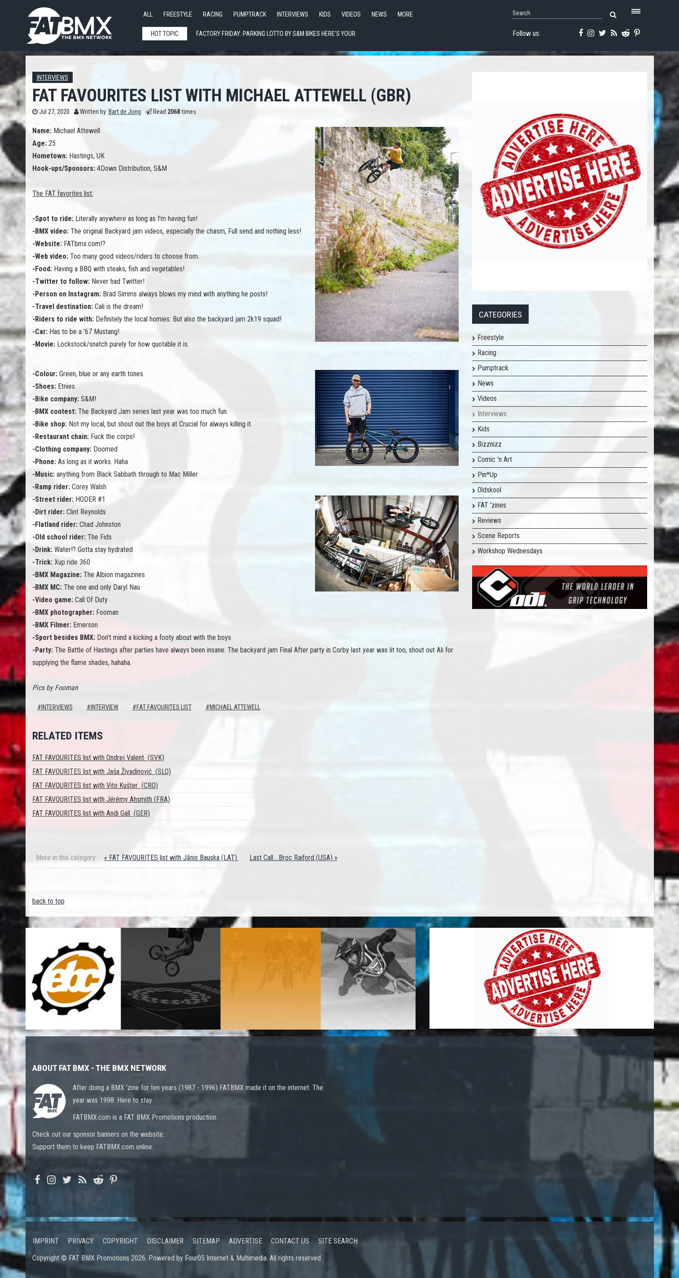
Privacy (81, 1241)
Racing (213, 14)
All (148, 14)
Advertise (245, 1241)
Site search (338, 1241)
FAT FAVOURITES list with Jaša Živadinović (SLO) (101, 771)
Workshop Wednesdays (510, 551)
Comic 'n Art (494, 459)
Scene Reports (498, 535)
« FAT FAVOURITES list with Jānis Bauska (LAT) (171, 857)
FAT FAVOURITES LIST (164, 707)
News (379, 14)
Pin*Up (487, 474)
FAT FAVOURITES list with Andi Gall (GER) (91, 813)
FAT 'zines (491, 505)
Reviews (489, 520)
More (405, 14)
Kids (325, 14)
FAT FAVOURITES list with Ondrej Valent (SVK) (98, 757)
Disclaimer (165, 1241)
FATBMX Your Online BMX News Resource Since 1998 (79, 23)
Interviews (292, 14)
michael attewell (235, 707)
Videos (351, 14)
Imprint (46, 1241)
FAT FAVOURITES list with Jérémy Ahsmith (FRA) (101, 799)
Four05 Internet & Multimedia (226, 1258)
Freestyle (177, 14)
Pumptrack (249, 14)
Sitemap (206, 1241)
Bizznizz (489, 444)
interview (104, 707)
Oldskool (489, 490)
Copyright (120, 1241)
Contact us (290, 1241)
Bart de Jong (125, 112)
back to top (48, 901)
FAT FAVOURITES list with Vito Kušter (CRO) (95, 785)
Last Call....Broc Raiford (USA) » (293, 857)
